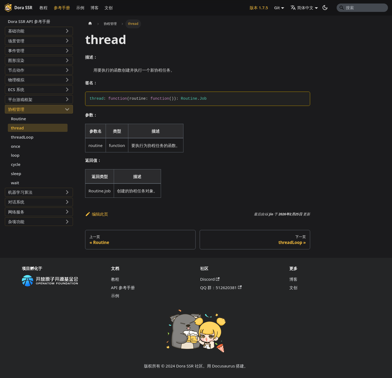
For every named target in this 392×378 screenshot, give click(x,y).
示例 (80, 7)
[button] (39, 31)
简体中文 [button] (301, 7)
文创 (109, 7)
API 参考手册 (123, 287)
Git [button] (277, 7)
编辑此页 (96, 214)
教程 (43, 7)
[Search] (362, 8)
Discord (210, 279)
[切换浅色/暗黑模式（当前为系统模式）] (325, 8)
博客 (95, 7)
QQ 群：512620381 (221, 287)
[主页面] (90, 23)
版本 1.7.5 (259, 7)
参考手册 (62, 7)
